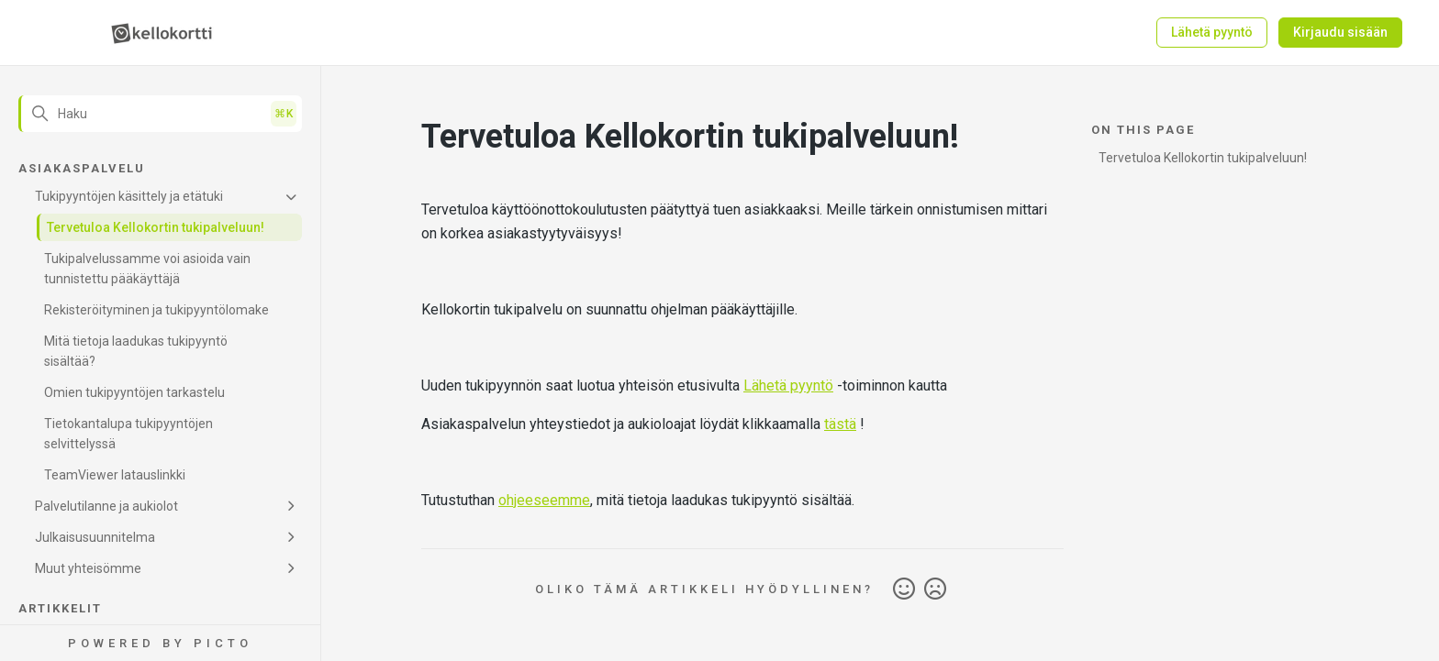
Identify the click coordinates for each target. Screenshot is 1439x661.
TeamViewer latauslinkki (114, 475)
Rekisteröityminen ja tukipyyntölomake (156, 310)
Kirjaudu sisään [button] (1340, 32)
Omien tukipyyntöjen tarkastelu (134, 392)
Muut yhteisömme (88, 568)
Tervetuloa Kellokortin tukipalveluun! (155, 227)
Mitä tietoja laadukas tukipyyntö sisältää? (136, 351)
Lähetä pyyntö (1212, 32)
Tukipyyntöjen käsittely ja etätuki (129, 196)
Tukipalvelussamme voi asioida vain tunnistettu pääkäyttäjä (147, 268)
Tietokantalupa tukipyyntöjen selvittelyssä (128, 433)
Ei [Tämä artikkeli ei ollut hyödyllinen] (935, 589)
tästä (840, 424)
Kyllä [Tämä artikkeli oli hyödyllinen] (904, 589)
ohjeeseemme (544, 500)
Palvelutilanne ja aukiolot (106, 506)
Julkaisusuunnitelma (95, 537)
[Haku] (160, 113)
